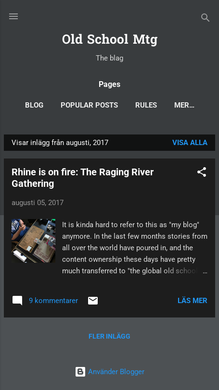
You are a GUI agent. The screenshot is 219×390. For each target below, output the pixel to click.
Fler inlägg (109, 336)
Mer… (184, 105)
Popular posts (89, 105)
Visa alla (189, 142)
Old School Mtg (109, 40)
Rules (146, 105)
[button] (201, 173)
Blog (34, 105)
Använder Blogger (109, 371)
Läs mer (192, 300)
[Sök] (205, 19)
